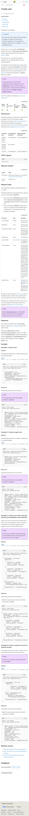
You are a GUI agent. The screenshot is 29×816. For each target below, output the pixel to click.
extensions (18, 294)
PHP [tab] (18, 359)
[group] (14, 254)
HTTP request (5, 20)
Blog (18, 810)
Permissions (4, 19)
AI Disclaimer (4, 810)
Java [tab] (10, 359)
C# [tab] (5, 359)
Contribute (3, 812)
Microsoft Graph (9, 5)
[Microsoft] (14, 2)
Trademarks (10, 814)
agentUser (3, 55)
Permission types (13, 125)
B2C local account (11, 312)
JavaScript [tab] (14, 359)
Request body (5, 24)
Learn (2, 5)
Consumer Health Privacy (18, 812)
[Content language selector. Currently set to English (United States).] (7, 803)
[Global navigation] (1, 2)
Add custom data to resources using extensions (15, 749)
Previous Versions (12, 810)
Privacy (8, 812)
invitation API (5, 85)
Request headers (5, 22)
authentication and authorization (15, 176)
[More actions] (26, 5)
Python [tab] (27, 359)
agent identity (24, 281)
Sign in (26, 1)
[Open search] (23, 2)
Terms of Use (4, 814)
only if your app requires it (20, 121)
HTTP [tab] (3, 359)
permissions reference (19, 127)
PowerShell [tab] (22, 359)
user (9, 49)
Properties (16, 69)
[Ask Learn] (24, 5)
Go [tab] (7, 359)
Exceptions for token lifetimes (16, 304)
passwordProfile (16, 240)
